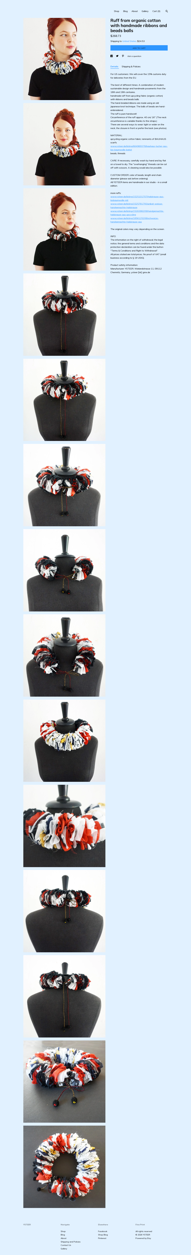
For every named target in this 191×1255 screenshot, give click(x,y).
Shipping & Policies (131, 66)
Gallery (145, 11)
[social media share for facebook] (111, 56)
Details (114, 66)
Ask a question (134, 56)
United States (129, 41)
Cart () (156, 11)
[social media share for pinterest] (123, 56)
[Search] (167, 11)
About (135, 11)
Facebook (102, 1231)
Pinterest (102, 1238)
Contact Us (66, 1245)
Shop (116, 11)
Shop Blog (103, 1234)
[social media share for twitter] (117, 56)
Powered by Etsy (143, 1238)
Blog (125, 11)
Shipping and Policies (71, 1241)
